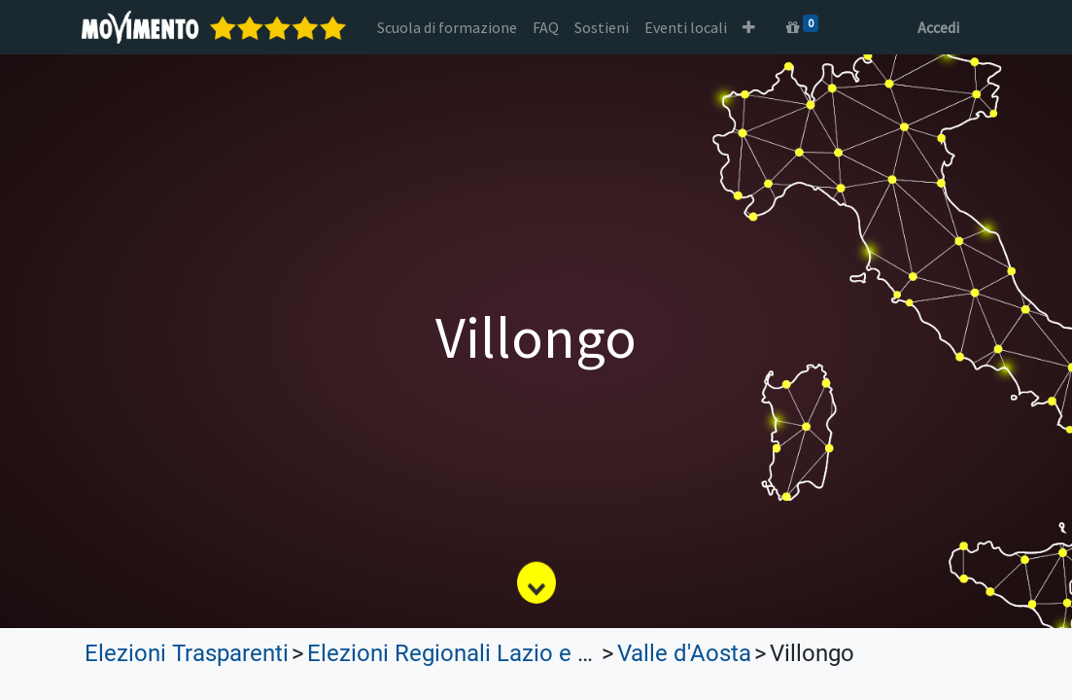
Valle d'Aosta (684, 653)
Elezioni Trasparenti (187, 653)
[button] (752, 27)
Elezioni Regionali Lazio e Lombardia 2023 (526, 653)
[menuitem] (450, 27)
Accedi (936, 27)
